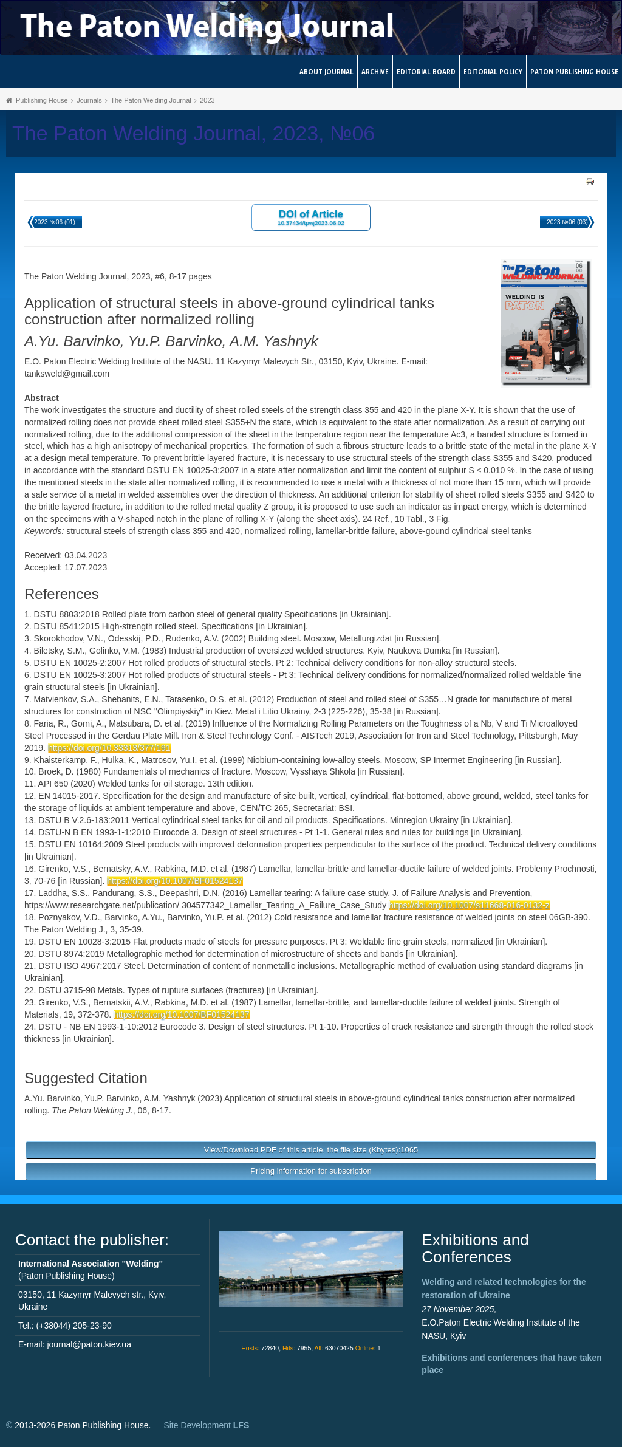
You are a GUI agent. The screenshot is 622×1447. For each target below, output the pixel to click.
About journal (326, 71)
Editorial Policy (492, 71)
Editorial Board (426, 71)
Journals (89, 100)
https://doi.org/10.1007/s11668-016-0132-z (469, 905)
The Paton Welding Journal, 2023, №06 (193, 133)
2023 (207, 100)
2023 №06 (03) (567, 222)
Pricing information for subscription (310, 1170)
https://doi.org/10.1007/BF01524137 (174, 881)
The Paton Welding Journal (151, 100)
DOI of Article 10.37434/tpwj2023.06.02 (311, 217)
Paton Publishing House (574, 71)
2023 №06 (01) (54, 222)
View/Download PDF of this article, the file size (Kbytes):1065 (311, 1149)
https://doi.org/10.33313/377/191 (109, 748)
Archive (375, 71)
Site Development (206, 1425)
